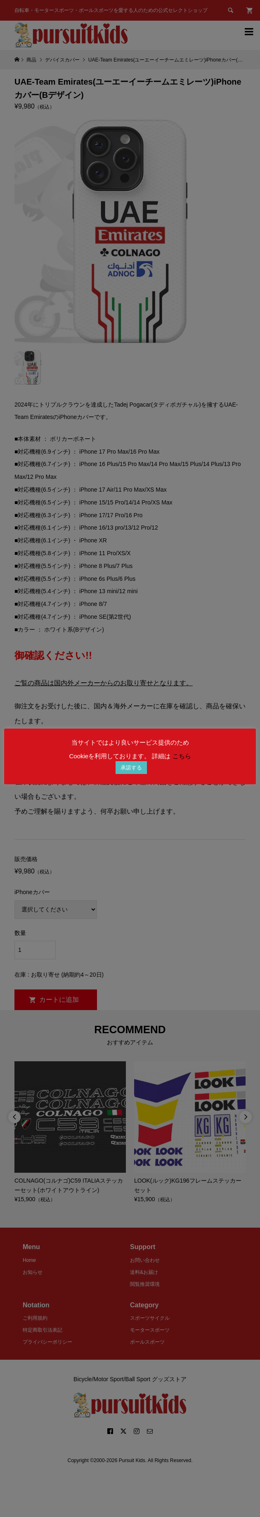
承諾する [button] (131, 767)
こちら (182, 756)
